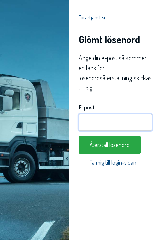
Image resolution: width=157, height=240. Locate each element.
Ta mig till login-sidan (113, 162)
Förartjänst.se (92, 17)
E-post (87, 107)
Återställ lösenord (110, 144)
